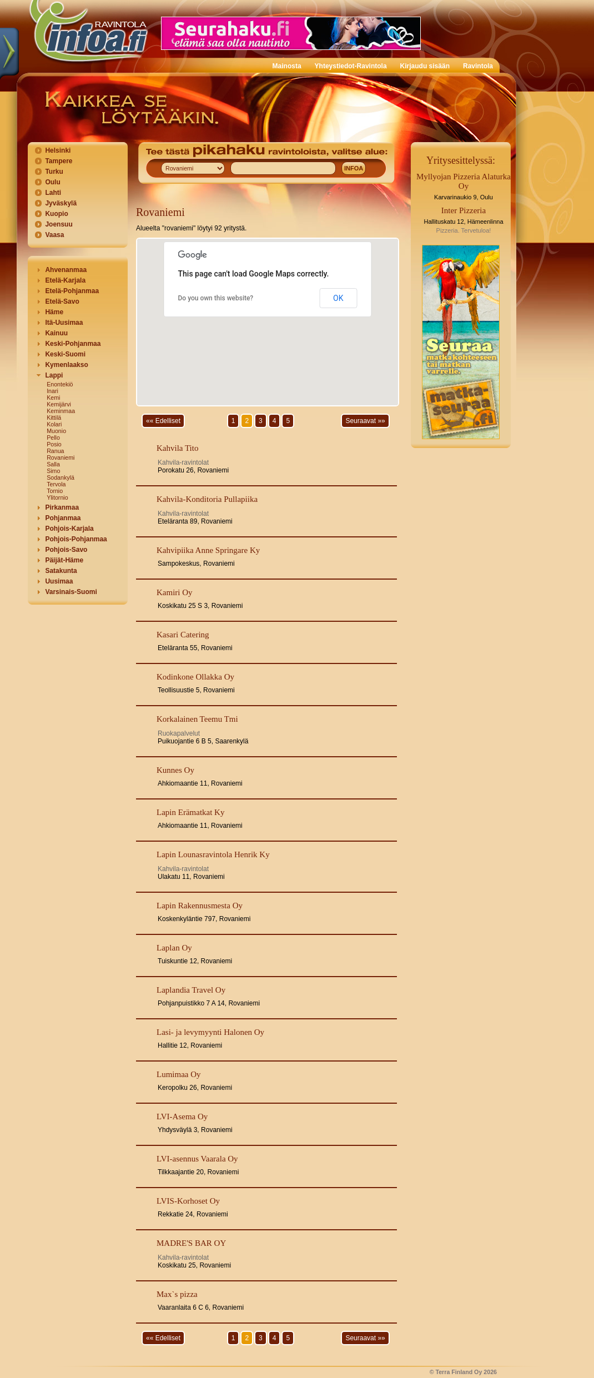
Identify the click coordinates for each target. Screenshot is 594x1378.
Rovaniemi (60, 457)
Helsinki (58, 150)
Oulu (52, 182)
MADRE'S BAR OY (191, 1243)
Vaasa (54, 235)
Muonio (56, 431)
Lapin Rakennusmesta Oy (200, 905)
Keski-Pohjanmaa (72, 344)
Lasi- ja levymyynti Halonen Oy (210, 1032)
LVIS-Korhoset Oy (188, 1200)
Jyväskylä (61, 203)
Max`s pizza (177, 1294)
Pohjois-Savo (66, 550)
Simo (53, 470)
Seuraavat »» (365, 421)
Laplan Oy (174, 947)
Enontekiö (60, 384)
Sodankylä (60, 477)
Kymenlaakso (66, 365)
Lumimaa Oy (179, 1074)
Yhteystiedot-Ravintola (351, 66)
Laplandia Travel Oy (191, 989)
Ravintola (478, 66)
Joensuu (58, 224)
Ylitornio (57, 497)
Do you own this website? (216, 298)
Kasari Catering (183, 634)
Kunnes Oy (175, 770)
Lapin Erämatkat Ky (190, 812)
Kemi (53, 397)
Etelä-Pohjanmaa (72, 291)
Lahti (53, 193)
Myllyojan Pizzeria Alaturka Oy (463, 181)
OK (338, 298)
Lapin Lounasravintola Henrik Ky (213, 854)
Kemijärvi (59, 404)
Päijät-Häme (64, 560)
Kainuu (56, 333)
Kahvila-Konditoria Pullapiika (207, 499)
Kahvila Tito (177, 448)
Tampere (58, 161)
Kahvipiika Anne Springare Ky (208, 550)
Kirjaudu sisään (425, 66)
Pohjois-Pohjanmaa (76, 539)
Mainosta (287, 66)
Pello (53, 437)
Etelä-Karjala (65, 280)
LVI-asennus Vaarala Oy (197, 1158)
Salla (53, 464)
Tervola (56, 484)
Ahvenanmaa (66, 270)
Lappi (54, 375)
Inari (52, 391)
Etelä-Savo (62, 301)
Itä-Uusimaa (64, 322)
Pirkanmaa (62, 507)
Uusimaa (59, 581)
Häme (54, 312)
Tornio (55, 490)
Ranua (55, 450)
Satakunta (61, 571)
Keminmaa (61, 411)
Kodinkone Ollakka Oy (195, 676)
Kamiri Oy (175, 592)
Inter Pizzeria (463, 210)
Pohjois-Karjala (69, 528)
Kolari (54, 424)
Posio (54, 444)
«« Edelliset (163, 421)
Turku (54, 171)
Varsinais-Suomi (71, 592)
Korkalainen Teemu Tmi (197, 719)
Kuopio (56, 214)
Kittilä (54, 417)
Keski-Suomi (65, 354)
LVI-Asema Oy (182, 1116)
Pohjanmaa (62, 518)
